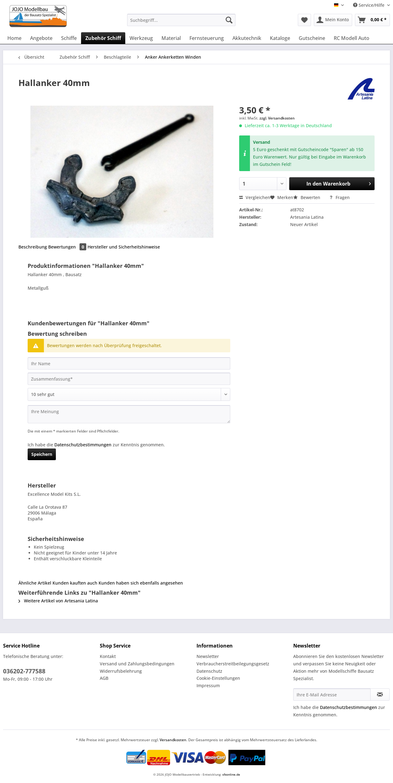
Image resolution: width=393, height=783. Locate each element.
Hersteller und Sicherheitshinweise (124, 247)
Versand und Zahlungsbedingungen (137, 664)
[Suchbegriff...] (181, 20)
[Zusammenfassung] (129, 379)
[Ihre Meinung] (129, 414)
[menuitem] (181, 23)
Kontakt (108, 656)
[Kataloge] (280, 38)
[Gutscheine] (311, 38)
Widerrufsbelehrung (121, 671)
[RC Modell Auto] (351, 38)
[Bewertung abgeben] (129, 394)
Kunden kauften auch (75, 583)
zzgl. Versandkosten (277, 118)
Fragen (339, 197)
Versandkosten (173, 739)
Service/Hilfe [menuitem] (369, 5)
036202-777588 (24, 671)
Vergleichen (254, 197)
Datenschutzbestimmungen (82, 445)
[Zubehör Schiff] (103, 38)
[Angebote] (41, 38)
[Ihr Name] (129, 363)
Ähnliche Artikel (34, 583)
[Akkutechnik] (247, 38)
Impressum (208, 685)
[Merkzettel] (304, 20)
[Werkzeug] (141, 38)
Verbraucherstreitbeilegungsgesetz (232, 664)
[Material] (171, 38)
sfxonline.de (231, 774)
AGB (104, 678)
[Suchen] (229, 20)
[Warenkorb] (372, 20)
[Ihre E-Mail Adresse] (332, 694)
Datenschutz (209, 671)
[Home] (14, 38)
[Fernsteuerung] (206, 38)
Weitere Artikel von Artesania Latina (58, 601)
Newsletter (207, 656)
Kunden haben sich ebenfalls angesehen (141, 583)
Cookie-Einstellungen (218, 678)
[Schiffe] (69, 38)
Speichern (41, 454)
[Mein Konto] (333, 20)
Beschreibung (32, 247)
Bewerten (307, 197)
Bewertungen (68, 247)
